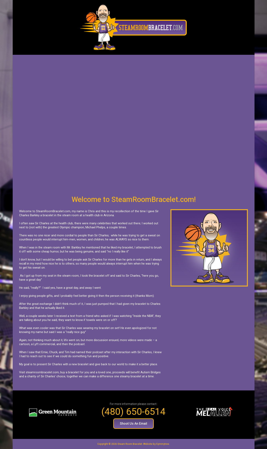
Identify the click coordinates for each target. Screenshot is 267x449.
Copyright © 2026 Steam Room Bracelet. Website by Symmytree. (133, 444)
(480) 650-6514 (133, 411)
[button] (133, 423)
